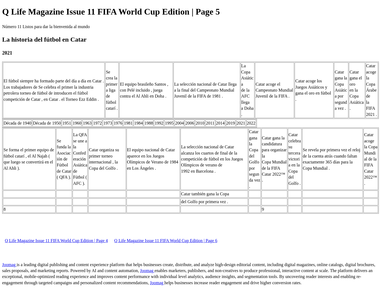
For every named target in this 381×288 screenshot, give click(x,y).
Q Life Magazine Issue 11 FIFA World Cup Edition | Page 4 (56, 240)
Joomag (9, 264)
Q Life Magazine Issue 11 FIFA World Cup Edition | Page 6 (165, 240)
